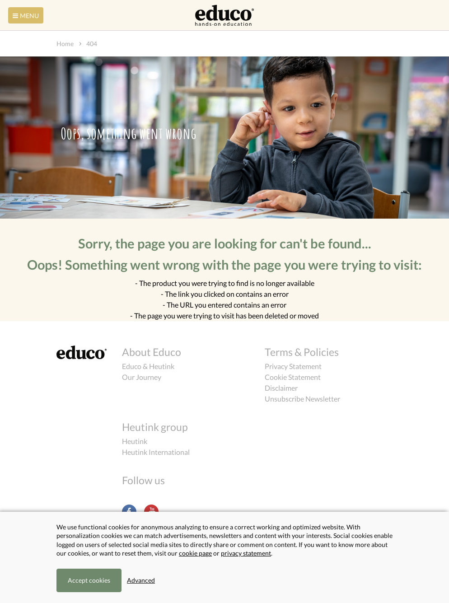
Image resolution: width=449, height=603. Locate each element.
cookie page (195, 553)
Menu (25, 15)
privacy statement (246, 553)
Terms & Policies (302, 352)
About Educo (151, 352)
